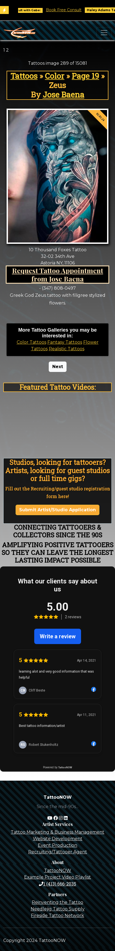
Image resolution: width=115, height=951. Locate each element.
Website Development (57, 838)
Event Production (57, 845)
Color (54, 75)
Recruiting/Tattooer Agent (57, 851)
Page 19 (85, 75)
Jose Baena (63, 94)
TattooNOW (57, 870)
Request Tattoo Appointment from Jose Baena (57, 274)
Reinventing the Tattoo (57, 902)
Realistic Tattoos (66, 348)
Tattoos (24, 75)
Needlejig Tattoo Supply (58, 909)
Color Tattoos (31, 342)
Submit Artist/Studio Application (57, 509)
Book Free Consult (71, 9)
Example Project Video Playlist (57, 877)
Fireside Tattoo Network (57, 915)
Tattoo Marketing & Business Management (57, 832)
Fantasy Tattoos (64, 342)
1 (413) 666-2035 (57, 884)
